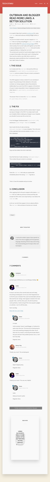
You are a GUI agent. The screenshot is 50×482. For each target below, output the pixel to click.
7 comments (13, 25)
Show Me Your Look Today (16, 310)
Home (36, 3)
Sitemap (40, 3)
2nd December (26, 23)
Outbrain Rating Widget (28, 43)
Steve (13, 23)
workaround (30, 33)
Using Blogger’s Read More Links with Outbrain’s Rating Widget (20, 437)
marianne (18, 273)
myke (17, 286)
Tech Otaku (7, 3)
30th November (20, 446)
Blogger (12, 215)
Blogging (19, 23)
